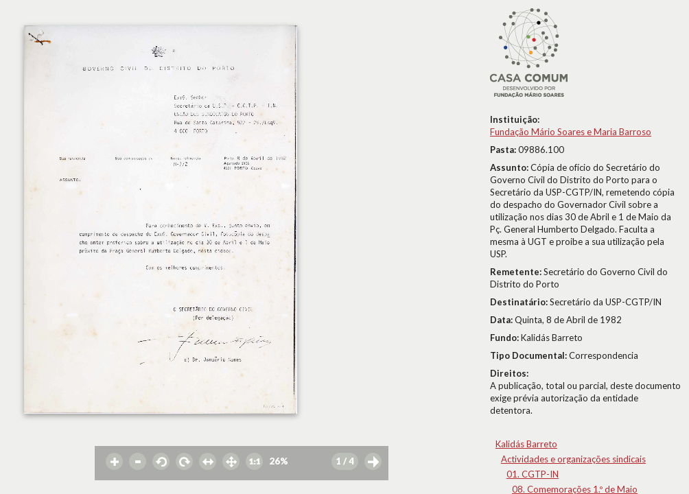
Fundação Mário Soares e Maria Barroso (570, 131)
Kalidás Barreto (526, 443)
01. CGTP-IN (532, 474)
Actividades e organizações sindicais (573, 459)
